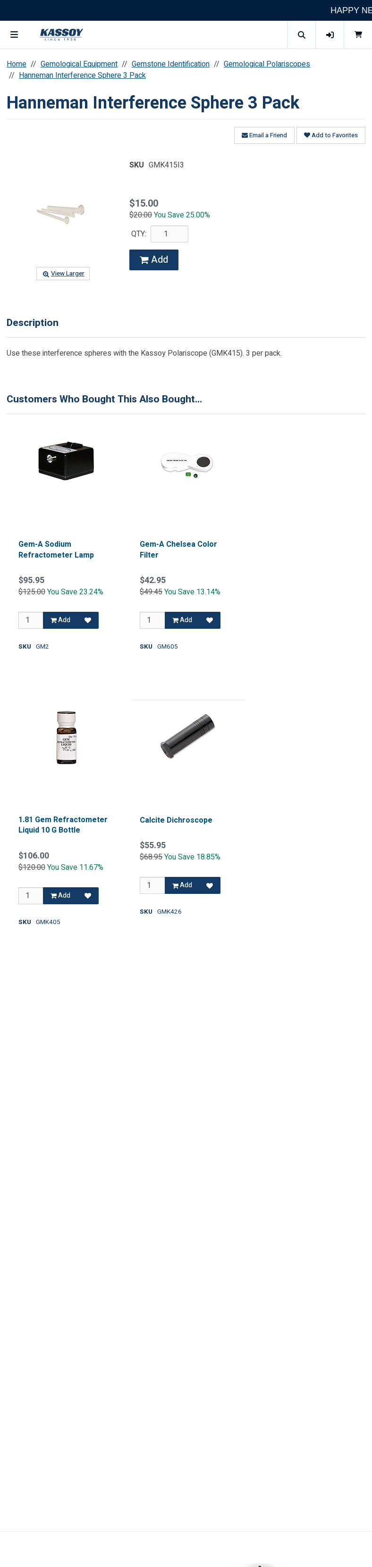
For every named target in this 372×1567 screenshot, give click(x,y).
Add (154, 260)
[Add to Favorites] (88, 620)
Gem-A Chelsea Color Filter (178, 549)
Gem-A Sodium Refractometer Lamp (56, 549)
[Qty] (30, 620)
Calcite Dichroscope (176, 820)
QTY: (138, 234)
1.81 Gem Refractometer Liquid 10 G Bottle (63, 825)
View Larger (63, 273)
